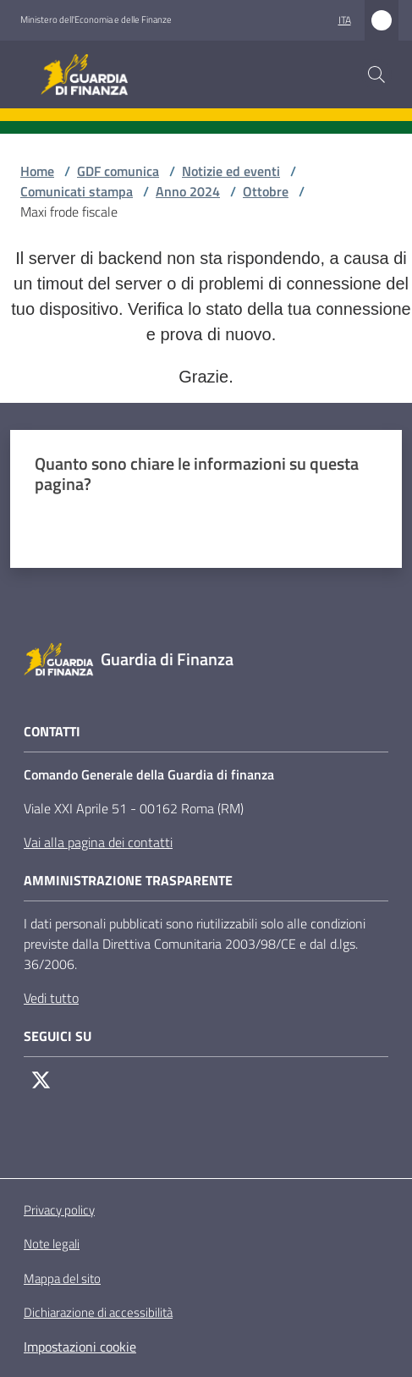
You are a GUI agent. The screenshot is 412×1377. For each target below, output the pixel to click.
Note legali (52, 1243)
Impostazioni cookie (80, 1346)
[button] (376, 74)
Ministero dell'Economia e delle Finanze (96, 19)
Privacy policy (59, 1210)
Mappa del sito (62, 1278)
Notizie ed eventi (231, 171)
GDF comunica (118, 171)
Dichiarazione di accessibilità (98, 1312)
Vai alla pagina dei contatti (98, 842)
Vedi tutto (51, 998)
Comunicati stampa (76, 191)
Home (37, 171)
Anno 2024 (188, 191)
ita (344, 20)
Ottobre (265, 191)
